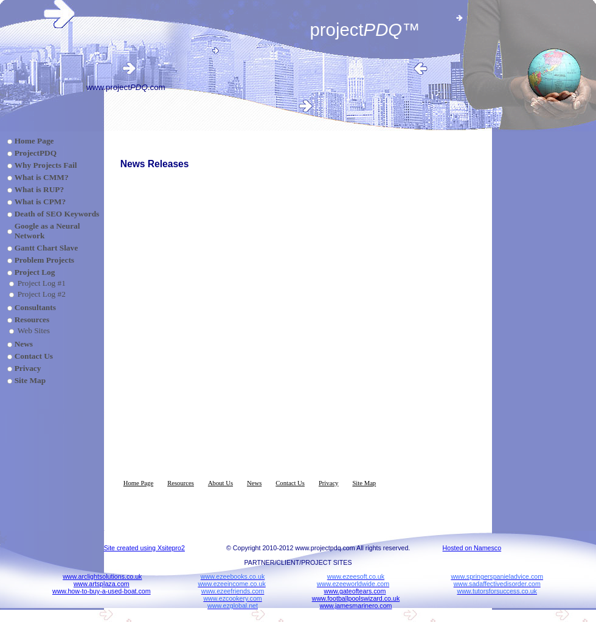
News (24, 343)
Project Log (35, 272)
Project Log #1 (42, 283)
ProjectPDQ (36, 152)
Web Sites (34, 330)
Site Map (30, 380)
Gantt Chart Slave (46, 247)
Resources (32, 319)
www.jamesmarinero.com (355, 605)
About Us (220, 483)
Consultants (35, 307)
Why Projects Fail (46, 165)
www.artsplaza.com (102, 583)
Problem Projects (44, 259)
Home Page (34, 140)
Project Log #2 (42, 294)
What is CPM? (40, 201)
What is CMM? (42, 177)
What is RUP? (39, 189)
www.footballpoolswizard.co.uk (356, 598)
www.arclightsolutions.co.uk (102, 576)
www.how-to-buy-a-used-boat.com (101, 591)
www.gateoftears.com (355, 591)
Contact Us (34, 356)
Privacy (28, 368)
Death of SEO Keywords (57, 213)
